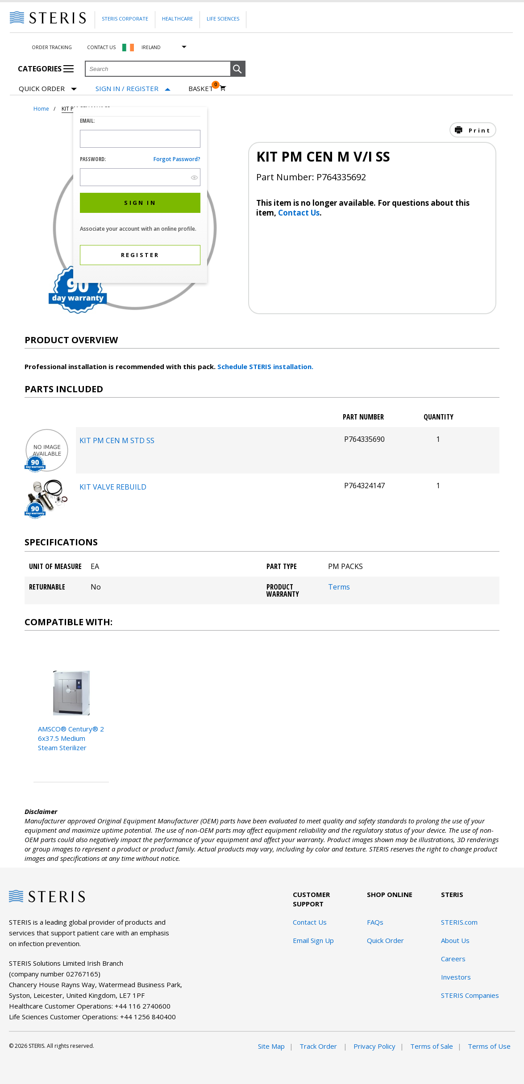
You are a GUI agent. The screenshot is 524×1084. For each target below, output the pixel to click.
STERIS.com (459, 922)
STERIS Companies (470, 995)
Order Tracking (52, 47)
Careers (453, 958)
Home (41, 108)
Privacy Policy (374, 1046)
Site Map (271, 1046)
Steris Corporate (125, 18)
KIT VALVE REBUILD (112, 487)
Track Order (319, 1046)
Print (478, 130)
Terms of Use (489, 1046)
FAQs (375, 922)
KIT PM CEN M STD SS (116, 440)
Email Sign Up (313, 940)
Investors (456, 976)
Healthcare (177, 18)
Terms (339, 587)
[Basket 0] (207, 88)
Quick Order (48, 89)
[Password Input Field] (140, 177)
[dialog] (140, 196)
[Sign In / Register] (133, 88)
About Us (455, 940)
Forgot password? (177, 159)
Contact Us (101, 47)
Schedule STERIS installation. (265, 366)
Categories (46, 69)
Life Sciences (223, 18)
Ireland (151, 47)
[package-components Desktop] (47, 470)
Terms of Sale (431, 1046)
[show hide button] (194, 177)
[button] (237, 69)
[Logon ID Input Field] (140, 139)
